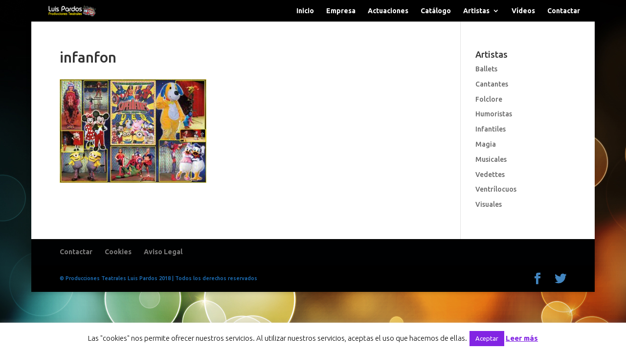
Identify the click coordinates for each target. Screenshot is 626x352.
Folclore (488, 99)
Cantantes (491, 84)
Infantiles (490, 129)
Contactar (563, 11)
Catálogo (436, 11)
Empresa (341, 11)
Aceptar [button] (486, 338)
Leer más (522, 338)
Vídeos (523, 11)
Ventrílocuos (495, 189)
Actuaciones (388, 11)
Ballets (486, 69)
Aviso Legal (163, 252)
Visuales (488, 204)
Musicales (491, 159)
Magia (485, 144)
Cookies (118, 252)
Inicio (305, 11)
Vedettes (490, 174)
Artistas (476, 11)
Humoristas (493, 114)
